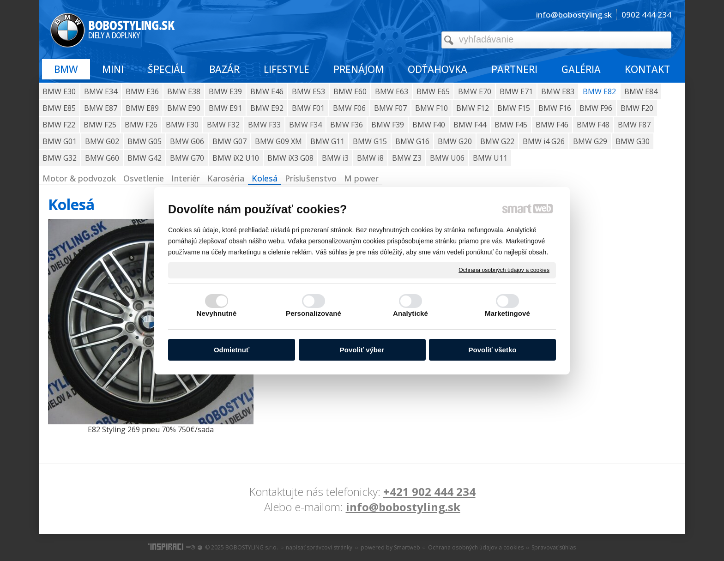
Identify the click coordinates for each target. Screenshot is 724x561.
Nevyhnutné (217, 313)
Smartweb (407, 547)
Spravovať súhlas (553, 547)
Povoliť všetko (493, 350)
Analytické (410, 313)
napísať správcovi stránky (319, 547)
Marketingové (507, 313)
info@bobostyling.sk (403, 506)
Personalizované (313, 313)
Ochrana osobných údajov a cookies (504, 269)
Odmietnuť (231, 350)
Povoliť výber (362, 350)
